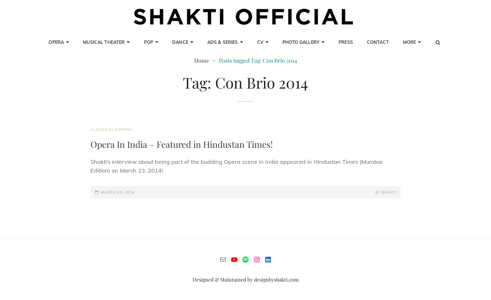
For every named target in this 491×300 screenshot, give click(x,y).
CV (260, 42)
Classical (102, 129)
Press (346, 42)
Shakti (388, 192)
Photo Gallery (300, 42)
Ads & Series (222, 42)
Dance (180, 42)
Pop (148, 42)
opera (56, 42)
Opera (125, 129)
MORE (409, 42)
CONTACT (378, 42)
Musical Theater (104, 42)
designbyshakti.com (276, 279)
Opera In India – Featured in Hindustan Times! (181, 144)
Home (201, 60)
